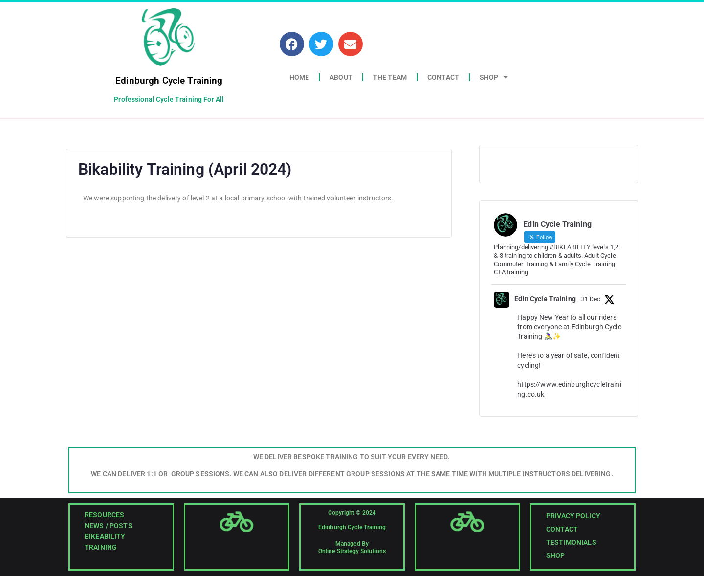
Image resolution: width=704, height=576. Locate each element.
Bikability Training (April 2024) (184, 169)
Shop (494, 77)
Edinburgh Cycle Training (168, 80)
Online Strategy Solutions (352, 551)
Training (101, 547)
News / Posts (108, 526)
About (341, 77)
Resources (104, 515)
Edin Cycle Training (545, 299)
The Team (390, 77)
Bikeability (105, 536)
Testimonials (571, 542)
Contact (443, 77)
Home (299, 77)
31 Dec (590, 299)
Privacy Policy (573, 516)
